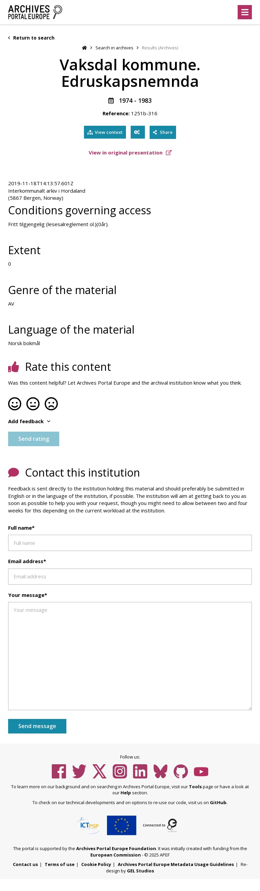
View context (105, 132)
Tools (195, 787)
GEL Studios (140, 871)
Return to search (31, 37)
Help (126, 793)
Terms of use (59, 864)
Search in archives (114, 48)
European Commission (115, 855)
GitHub (218, 802)
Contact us (25, 864)
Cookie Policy (96, 864)
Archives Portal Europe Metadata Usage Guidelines (176, 864)
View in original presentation (130, 152)
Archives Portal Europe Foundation (116, 848)
